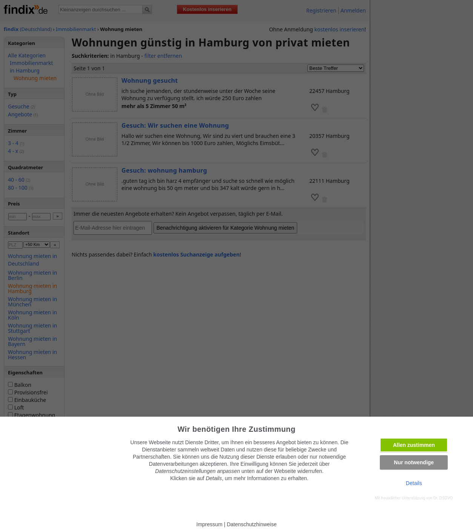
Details (414, 483)
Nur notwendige (414, 462)
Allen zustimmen (414, 445)
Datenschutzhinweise (251, 524)
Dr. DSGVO (443, 498)
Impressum (210, 524)
